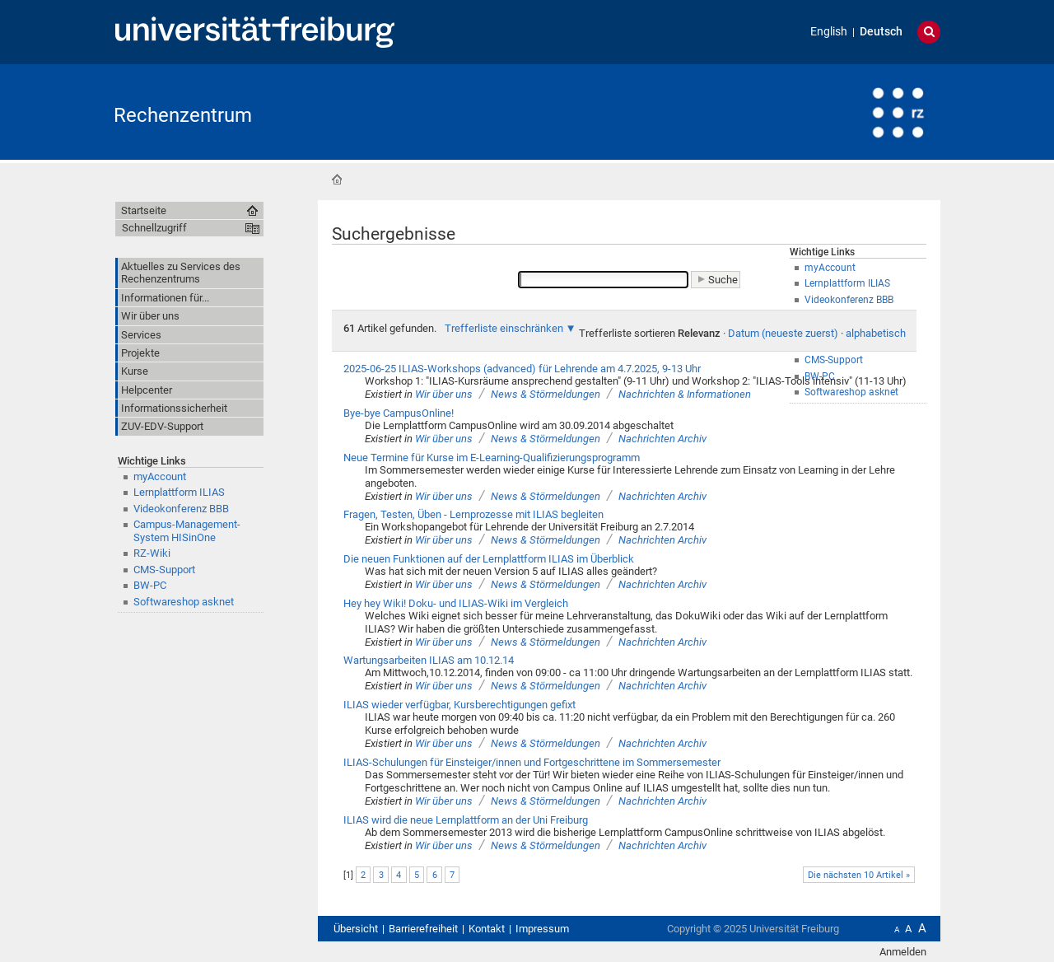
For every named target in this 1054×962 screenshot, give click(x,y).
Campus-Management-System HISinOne (186, 530)
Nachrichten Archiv (662, 438)
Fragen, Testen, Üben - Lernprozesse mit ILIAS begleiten (473, 514)
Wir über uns (444, 394)
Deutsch (881, 32)
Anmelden (902, 952)
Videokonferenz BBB (181, 508)
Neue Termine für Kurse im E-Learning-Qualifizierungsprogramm (491, 457)
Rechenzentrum (183, 115)
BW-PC (149, 585)
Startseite (337, 179)
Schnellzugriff (154, 228)
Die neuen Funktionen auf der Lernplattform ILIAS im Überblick (488, 559)
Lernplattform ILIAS (179, 492)
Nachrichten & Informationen (684, 394)
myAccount (159, 476)
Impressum (542, 928)
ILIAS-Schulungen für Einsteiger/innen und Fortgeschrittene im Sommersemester (532, 762)
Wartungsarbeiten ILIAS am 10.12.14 (428, 660)
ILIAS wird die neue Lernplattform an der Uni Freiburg (465, 820)
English (828, 32)
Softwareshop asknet (183, 601)
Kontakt (487, 928)
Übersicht (355, 928)
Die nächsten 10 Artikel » (859, 875)
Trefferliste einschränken (504, 328)
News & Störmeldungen (545, 394)
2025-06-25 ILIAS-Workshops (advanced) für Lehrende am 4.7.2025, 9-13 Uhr (522, 368)
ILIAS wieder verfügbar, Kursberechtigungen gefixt (459, 704)
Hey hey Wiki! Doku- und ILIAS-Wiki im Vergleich (455, 603)
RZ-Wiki (151, 553)
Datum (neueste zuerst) (783, 333)
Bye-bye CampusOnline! (398, 413)
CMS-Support (164, 569)
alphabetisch (876, 333)
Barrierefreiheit (423, 928)
